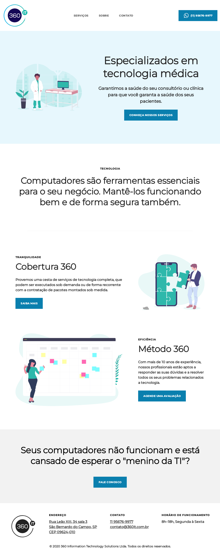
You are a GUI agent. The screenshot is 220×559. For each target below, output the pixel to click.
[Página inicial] (15, 15)
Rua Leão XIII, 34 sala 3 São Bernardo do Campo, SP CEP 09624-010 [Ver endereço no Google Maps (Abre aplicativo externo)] (73, 527)
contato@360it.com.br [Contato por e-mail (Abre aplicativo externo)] (129, 527)
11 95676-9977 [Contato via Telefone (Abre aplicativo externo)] (121, 522)
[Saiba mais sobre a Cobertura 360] (29, 303)
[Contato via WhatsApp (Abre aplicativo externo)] (198, 15)
